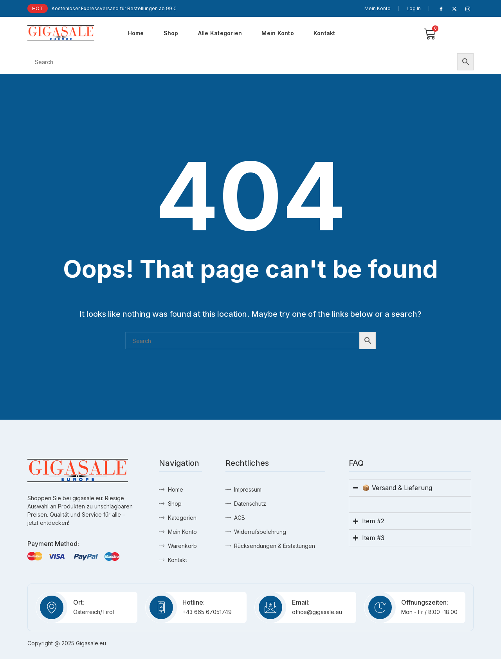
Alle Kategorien (220, 33)
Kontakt (324, 33)
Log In (414, 8)
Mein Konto (377, 8)
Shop (171, 33)
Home (136, 33)
